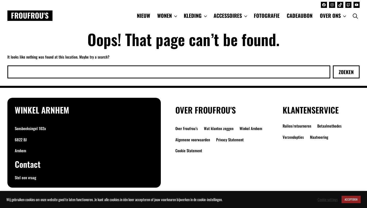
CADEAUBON (299, 15)
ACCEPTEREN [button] (351, 199)
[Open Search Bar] (355, 15)
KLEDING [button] (196, 15)
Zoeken (346, 71)
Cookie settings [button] (328, 199)
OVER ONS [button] (333, 15)
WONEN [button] (167, 15)
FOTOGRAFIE (267, 15)
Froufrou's (30, 15)
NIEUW (143, 15)
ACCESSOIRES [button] (231, 15)
